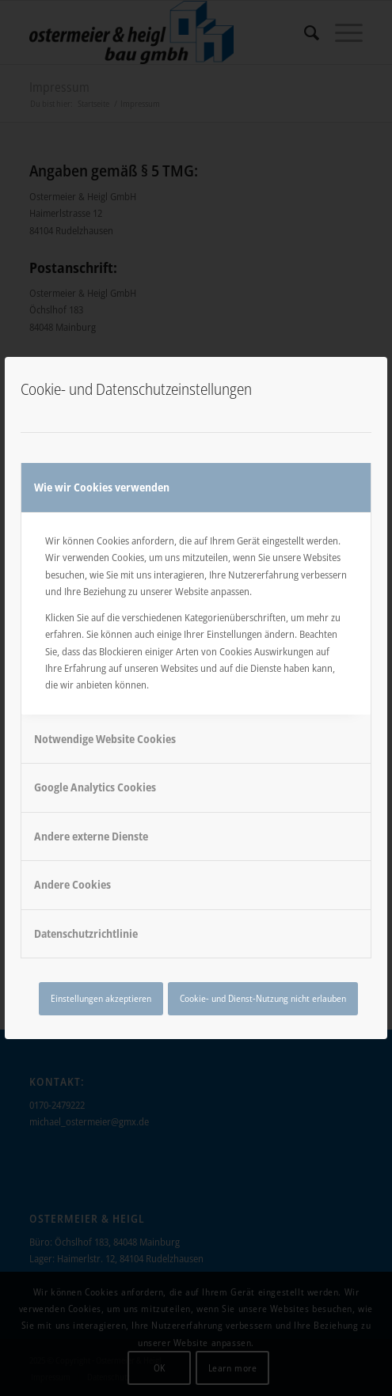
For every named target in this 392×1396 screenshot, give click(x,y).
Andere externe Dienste (91, 836)
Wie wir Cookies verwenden (101, 487)
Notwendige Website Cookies (105, 738)
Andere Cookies (72, 884)
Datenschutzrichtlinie (86, 933)
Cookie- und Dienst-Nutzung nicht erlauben (263, 998)
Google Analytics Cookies (95, 787)
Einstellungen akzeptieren (101, 998)
